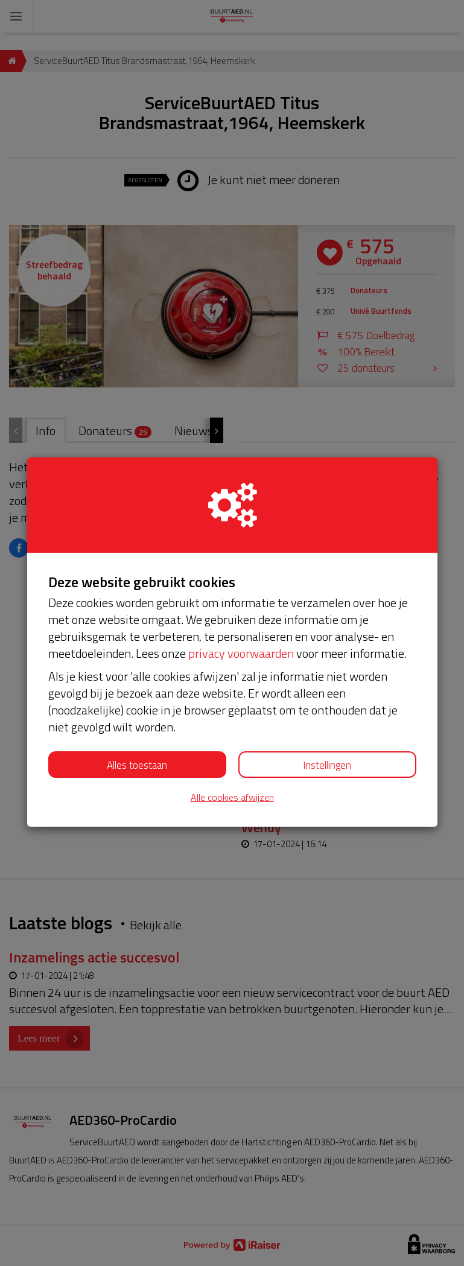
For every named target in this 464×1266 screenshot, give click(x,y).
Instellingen (327, 765)
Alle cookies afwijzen (232, 797)
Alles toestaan (137, 765)
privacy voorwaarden (241, 653)
